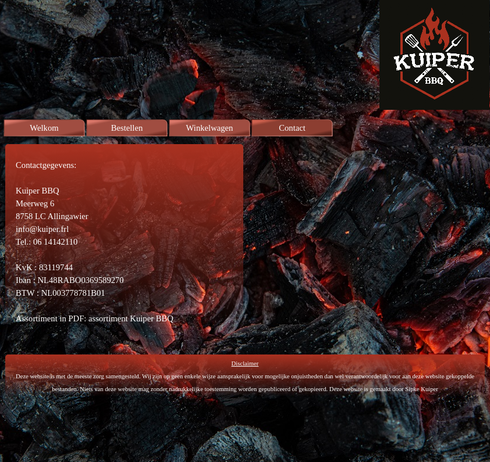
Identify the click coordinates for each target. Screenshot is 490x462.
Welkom (44, 127)
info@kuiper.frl (42, 229)
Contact (292, 127)
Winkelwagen (209, 127)
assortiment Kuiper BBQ (130, 318)
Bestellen (127, 127)
